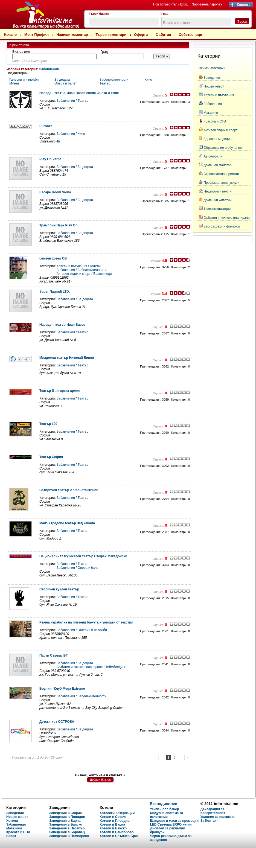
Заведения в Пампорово (69, 836)
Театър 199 (48, 424)
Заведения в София (65, 813)
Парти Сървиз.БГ (53, 655)
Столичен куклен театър (59, 589)
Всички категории (212, 68)
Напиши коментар (72, 35)
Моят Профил (36, 35)
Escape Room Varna (55, 192)
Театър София (51, 457)
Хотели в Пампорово (116, 832)
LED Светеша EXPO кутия (170, 824)
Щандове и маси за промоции (174, 821)
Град (164, 13)
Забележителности (114, 79)
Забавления (49, 69)
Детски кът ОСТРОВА (56, 722)
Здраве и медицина (218, 139)
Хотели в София (113, 817)
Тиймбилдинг (115, 667)
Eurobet (45, 126)
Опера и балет (65, 83)
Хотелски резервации (117, 813)
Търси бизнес (99, 13)
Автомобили (212, 156)
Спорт (11, 836)
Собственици (190, 35)
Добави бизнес (100, 779)
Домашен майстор (217, 165)
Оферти (141, 35)
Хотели (95, 266)
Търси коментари (110, 35)
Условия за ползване (217, 817)
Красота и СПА (214, 121)
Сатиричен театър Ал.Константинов (68, 490)
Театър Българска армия (59, 391)
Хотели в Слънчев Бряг (119, 836)
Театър (105, 83)
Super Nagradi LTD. (54, 291)
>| (187, 757)
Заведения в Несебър (67, 828)
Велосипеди (102, 274)
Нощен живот (213, 86)
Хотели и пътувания (72, 266)
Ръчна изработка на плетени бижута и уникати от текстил (86, 622)
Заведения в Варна (65, 821)
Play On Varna (50, 159)
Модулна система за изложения (166, 815)
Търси (242, 22)
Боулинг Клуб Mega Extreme (62, 688)
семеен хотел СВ (53, 258)
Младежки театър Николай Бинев (66, 358)
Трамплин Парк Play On (58, 225)
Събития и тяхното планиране (80, 667)
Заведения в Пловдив (67, 817)
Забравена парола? (207, 4)
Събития (163, 35)
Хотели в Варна (112, 824)
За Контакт (209, 821)
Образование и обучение (222, 148)
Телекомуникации (217, 209)
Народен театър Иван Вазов (62, 325)
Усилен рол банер (164, 809)
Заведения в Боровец (67, 832)
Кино (148, 79)
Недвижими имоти (217, 191)
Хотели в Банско (113, 828)
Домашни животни (217, 200)
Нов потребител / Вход (170, 4)
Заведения (211, 78)
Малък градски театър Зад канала (67, 523)
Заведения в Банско (65, 824)
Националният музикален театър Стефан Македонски (83, 556)
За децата (62, 79)
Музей (14, 83)
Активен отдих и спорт (74, 274)
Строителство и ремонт (221, 174)
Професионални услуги (221, 183)
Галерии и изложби (24, 79)
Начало (10, 35)
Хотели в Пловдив (115, 821)
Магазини (210, 113)
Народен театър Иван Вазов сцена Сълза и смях (79, 93)
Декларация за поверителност (212, 811)
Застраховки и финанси (221, 226)
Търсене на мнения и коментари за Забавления (34, 13)
